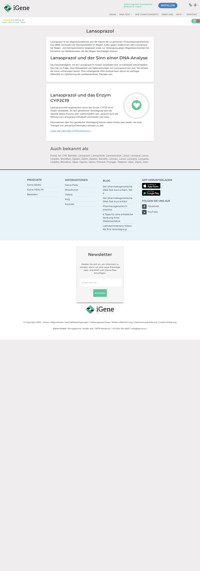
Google (16, 22)
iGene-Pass (71, 185)
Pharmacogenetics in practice (115, 208)
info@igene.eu (138, 328)
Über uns (167, 14)
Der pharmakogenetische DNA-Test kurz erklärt (117, 200)
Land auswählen (197, 5)
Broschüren (71, 189)
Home (112, 14)
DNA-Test (125, 14)
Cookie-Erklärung (168, 322)
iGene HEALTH (35, 189)
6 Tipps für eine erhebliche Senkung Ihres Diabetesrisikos (118, 217)
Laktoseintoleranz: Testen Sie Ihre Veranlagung (117, 228)
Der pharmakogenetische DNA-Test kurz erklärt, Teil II (117, 190)
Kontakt (192, 14)
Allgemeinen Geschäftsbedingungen (69, 322)
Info (179, 14)
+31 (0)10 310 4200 (120, 328)
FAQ (67, 199)
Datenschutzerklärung (145, 322)
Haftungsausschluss (100, 322)
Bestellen (168, 5)
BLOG (106, 180)
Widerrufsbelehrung (122, 322)
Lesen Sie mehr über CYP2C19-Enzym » (70, 131)
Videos (69, 194)
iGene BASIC (34, 185)
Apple (4, 22)
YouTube (153, 212)
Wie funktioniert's (146, 14)
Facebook (153, 206)
